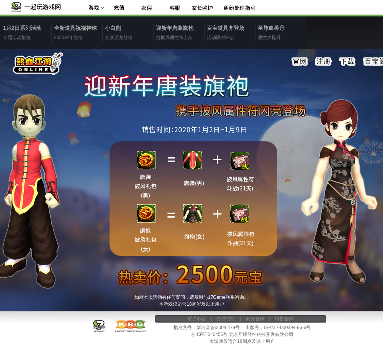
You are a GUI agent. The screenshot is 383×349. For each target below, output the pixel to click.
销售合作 (284, 318)
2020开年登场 (78, 32)
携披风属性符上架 (180, 32)
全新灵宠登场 (129, 32)
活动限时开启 (231, 32)
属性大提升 (282, 32)
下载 (347, 62)
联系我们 (197, 318)
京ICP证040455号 (209, 334)
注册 (323, 62)
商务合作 (255, 318)
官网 (300, 62)
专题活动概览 (27, 32)
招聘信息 (226, 318)
